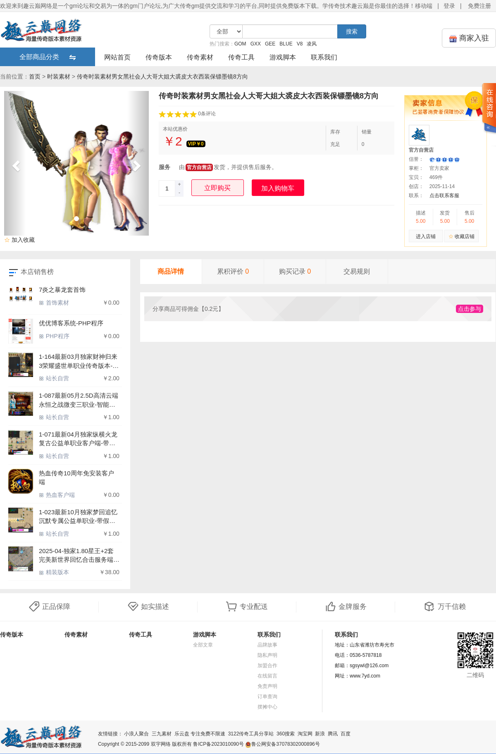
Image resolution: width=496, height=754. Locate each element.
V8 (300, 44)
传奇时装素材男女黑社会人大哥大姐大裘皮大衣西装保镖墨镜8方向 (162, 76)
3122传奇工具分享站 (251, 734)
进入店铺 (426, 236)
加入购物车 (277, 188)
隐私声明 (267, 655)
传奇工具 (241, 57)
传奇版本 (158, 57)
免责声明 (267, 686)
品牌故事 (267, 645)
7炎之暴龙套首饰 (62, 289)
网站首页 (117, 57)
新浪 (320, 734)
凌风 (312, 44)
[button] (15, 163)
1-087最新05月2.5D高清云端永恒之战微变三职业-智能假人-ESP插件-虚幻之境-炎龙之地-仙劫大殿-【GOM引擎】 (79, 400)
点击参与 (469, 308)
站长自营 (54, 378)
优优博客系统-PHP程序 (71, 323)
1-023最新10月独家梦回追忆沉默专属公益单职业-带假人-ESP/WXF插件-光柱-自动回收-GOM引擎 (78, 516)
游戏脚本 (282, 57)
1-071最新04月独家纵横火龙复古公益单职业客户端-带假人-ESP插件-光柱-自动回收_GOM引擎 (78, 439)
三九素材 (162, 734)
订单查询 (267, 696)
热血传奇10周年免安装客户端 (76, 477)
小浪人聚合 (136, 734)
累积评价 (233, 271)
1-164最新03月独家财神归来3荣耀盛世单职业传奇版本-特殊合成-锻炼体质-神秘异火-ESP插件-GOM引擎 (79, 361)
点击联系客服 (444, 195)
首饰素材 (54, 302)
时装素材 (58, 76)
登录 (449, 5)
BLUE (285, 44)
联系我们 (324, 57)
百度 (346, 734)
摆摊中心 (267, 707)
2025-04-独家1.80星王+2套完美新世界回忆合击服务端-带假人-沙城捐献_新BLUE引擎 (78, 555)
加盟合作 (267, 665)
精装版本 (54, 572)
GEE (270, 44)
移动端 (423, 5)
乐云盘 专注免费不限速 (199, 734)
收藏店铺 (461, 236)
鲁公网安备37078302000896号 (282, 744)
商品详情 (170, 271)
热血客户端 (57, 495)
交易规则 (356, 271)
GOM (240, 44)
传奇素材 (200, 57)
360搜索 (286, 734)
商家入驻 (469, 38)
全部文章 (203, 645)
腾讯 (333, 734)
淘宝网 (305, 734)
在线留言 (267, 676)
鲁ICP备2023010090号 (218, 744)
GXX (255, 44)
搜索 (352, 31)
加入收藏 (19, 239)
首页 (35, 76)
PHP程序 (54, 336)
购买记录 (295, 271)
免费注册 (479, 5)
